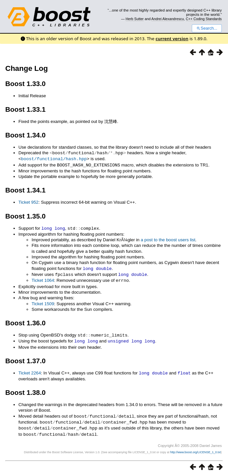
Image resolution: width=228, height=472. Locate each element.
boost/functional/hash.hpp (54, 158)
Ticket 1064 (43, 278)
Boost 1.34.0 (25, 135)
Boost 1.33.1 (25, 109)
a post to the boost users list (168, 238)
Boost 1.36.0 (25, 320)
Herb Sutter (135, 19)
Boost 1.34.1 (25, 189)
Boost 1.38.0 (25, 389)
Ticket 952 (28, 201)
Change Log (26, 68)
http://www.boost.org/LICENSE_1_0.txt (195, 447)
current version (172, 39)
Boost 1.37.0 (25, 358)
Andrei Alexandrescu (167, 19)
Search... (206, 28)
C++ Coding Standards (204, 19)
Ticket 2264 (29, 370)
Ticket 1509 (43, 301)
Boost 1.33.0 (25, 83)
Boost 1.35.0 (25, 215)
